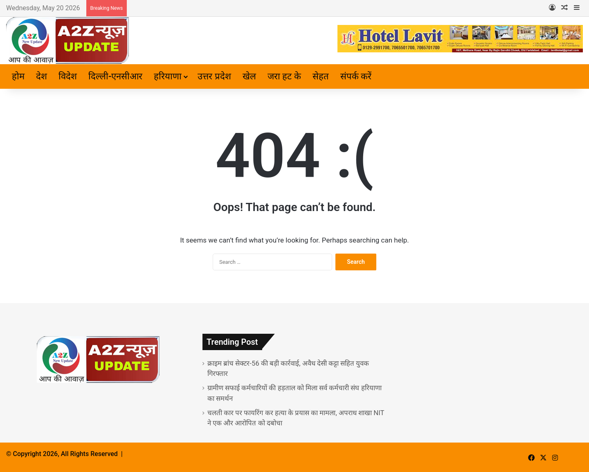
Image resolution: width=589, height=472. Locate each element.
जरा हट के (284, 76)
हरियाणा (168, 76)
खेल (249, 76)
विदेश (67, 76)
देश (41, 76)
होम (18, 76)
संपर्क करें (355, 76)
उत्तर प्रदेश (214, 76)
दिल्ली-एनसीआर (115, 76)
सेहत (320, 76)
